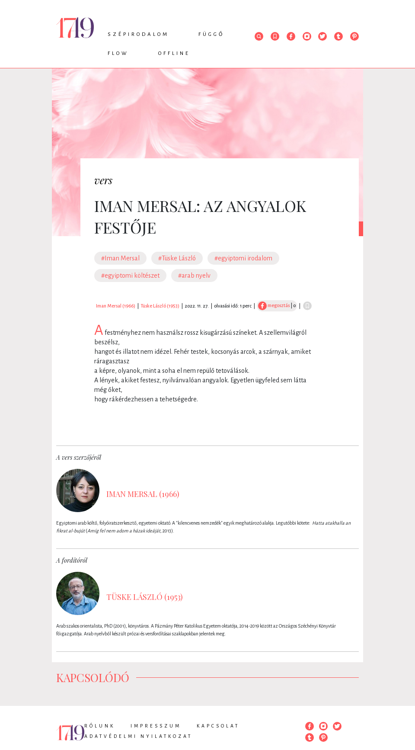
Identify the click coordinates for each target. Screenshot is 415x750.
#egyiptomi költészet (130, 275)
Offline (174, 53)
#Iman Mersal (120, 258)
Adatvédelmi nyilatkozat (138, 736)
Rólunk (99, 725)
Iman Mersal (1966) (115, 305)
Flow (118, 53)
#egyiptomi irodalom (243, 258)
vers (103, 180)
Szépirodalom (138, 34)
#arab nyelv (194, 275)
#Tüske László (177, 258)
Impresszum (156, 725)
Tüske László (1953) (159, 305)
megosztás (274, 305)
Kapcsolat (218, 725)
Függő (211, 34)
